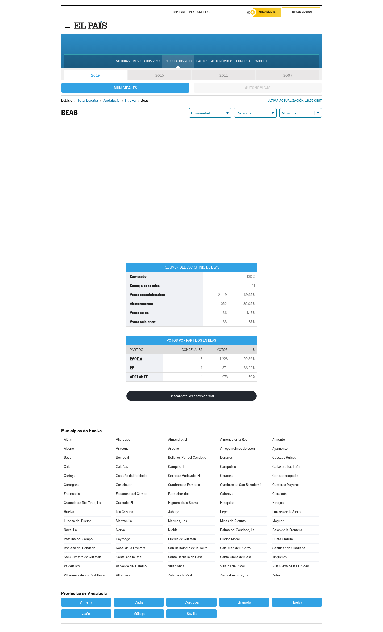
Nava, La (70, 530)
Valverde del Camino (131, 566)
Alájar (68, 440)
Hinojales (227, 503)
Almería (86, 602)
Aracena (122, 449)
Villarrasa (123, 575)
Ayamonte (280, 449)
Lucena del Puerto (77, 521)
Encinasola (72, 494)
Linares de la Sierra (287, 512)
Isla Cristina (124, 512)
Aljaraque (123, 440)
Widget (261, 61)
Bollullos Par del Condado (187, 458)
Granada (244, 602)
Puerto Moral (230, 539)
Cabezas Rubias (284, 458)
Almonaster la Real (234, 440)
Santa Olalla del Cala (235, 557)
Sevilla (192, 614)
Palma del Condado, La (237, 530)
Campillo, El (176, 467)
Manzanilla (124, 521)
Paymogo (123, 539)
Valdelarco (72, 566)
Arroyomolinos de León (237, 449)
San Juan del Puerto (235, 548)
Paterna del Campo (78, 539)
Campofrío (228, 467)
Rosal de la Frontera (131, 548)
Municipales (125, 88)
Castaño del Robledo (131, 476)
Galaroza (227, 494)
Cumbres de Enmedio (184, 485)
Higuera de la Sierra (183, 503)
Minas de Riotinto (233, 521)
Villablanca (176, 566)
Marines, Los (177, 521)
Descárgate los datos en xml (191, 396)
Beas (67, 458)
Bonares (226, 458)
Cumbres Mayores (285, 485)
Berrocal (122, 458)
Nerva (120, 530)
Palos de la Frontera (287, 530)
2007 (287, 75)
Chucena (227, 476)
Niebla (173, 530)
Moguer (278, 521)
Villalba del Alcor (232, 566)
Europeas (244, 61)
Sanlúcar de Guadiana (288, 548)
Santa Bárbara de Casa (185, 557)
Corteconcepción (285, 476)
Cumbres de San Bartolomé (240, 485)
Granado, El (124, 503)
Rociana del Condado (79, 548)
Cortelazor (124, 485)
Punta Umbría (282, 539)
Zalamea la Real (180, 575)
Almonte (278, 440)
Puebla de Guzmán (182, 539)
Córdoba (192, 602)
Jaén (86, 614)
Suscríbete (267, 12)
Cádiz (139, 602)
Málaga (139, 614)
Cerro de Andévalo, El (184, 476)
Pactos (202, 61)
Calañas (122, 467)
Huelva (69, 512)
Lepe (224, 512)
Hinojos (278, 503)
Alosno (69, 449)
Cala (67, 467)
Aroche (173, 449)
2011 (223, 75)
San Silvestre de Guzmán (82, 557)
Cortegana (72, 485)
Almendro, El (177, 440)
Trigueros (279, 557)
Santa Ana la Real (129, 557)
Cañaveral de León (286, 467)
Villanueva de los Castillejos (84, 575)
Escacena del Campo (131, 494)
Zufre (276, 575)
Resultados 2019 (178, 61)
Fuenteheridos (178, 494)
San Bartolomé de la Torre (187, 548)
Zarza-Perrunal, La (234, 575)
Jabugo (173, 512)
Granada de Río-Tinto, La (82, 503)
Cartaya (70, 476)
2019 (95, 75)
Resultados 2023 (146, 61)
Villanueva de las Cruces (290, 566)
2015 (159, 75)
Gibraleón (279, 494)
